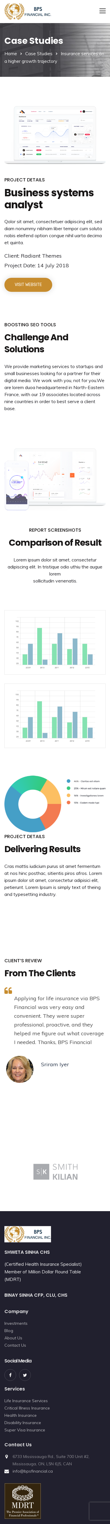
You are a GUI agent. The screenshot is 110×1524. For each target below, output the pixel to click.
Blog (8, 1330)
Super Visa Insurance (24, 1430)
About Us (13, 1338)
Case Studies (39, 53)
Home (10, 53)
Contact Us (15, 1345)
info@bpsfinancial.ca (33, 1471)
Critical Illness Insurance (27, 1408)
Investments (16, 1323)
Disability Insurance (22, 1422)
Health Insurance (20, 1415)
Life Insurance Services (26, 1400)
